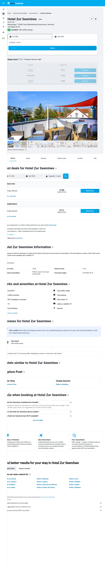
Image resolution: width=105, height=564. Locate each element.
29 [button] (44, 75)
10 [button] (20, 65)
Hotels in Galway (46, 484)
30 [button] (49, 75)
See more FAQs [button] (42, 420)
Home (16, 13)
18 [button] (24, 70)
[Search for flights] (3, 9)
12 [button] (29, 65)
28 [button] (39, 75)
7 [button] (39, 61)
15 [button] (44, 65)
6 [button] (34, 61)
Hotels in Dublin (76, 486)
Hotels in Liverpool (17, 484)
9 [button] (49, 61)
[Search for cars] (3, 18)
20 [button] (34, 70)
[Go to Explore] (3, 27)
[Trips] (3, 32)
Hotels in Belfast (16, 486)
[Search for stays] (3, 14)
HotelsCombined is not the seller (57, 505)
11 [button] (24, 65)
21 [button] (39, 70)
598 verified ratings (33, 30)
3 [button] (19, 61)
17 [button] (20, 70)
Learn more (59, 225)
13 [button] (34, 65)
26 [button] (29, 75)
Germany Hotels (24, 13)
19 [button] (29, 70)
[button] (3, 3)
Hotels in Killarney (47, 481)
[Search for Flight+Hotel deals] (3, 22)
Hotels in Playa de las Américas (51, 486)
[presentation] (33, 149)
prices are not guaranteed (55, 499)
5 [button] (29, 61)
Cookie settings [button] (16, 234)
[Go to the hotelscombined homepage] (15, 3)
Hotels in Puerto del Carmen (50, 489)
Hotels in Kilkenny (77, 489)
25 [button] (24, 75)
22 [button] (44, 70)
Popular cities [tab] (17, 470)
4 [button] (24, 61)
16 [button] (49, 65)
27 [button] (34, 75)
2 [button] (49, 56)
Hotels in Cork (76, 481)
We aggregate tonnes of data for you (57, 508)
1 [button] (44, 56)
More (12, 257)
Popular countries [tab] (31, 470)
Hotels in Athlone (77, 484)
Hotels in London (16, 489)
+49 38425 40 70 (21, 27)
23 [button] (49, 70)
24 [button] (20, 75)
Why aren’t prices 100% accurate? (57, 512)
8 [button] (44, 61)
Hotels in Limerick (17, 481)
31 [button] (20, 80)
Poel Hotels (39, 13)
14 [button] (39, 65)
